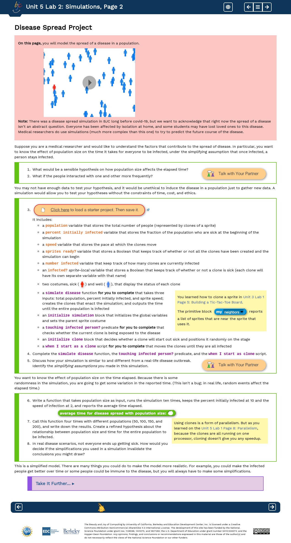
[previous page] (248, 7)
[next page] (267, 7)
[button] (228, 7)
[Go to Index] (17, 7)
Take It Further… (53, 483)
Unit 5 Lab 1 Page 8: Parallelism (229, 428)
